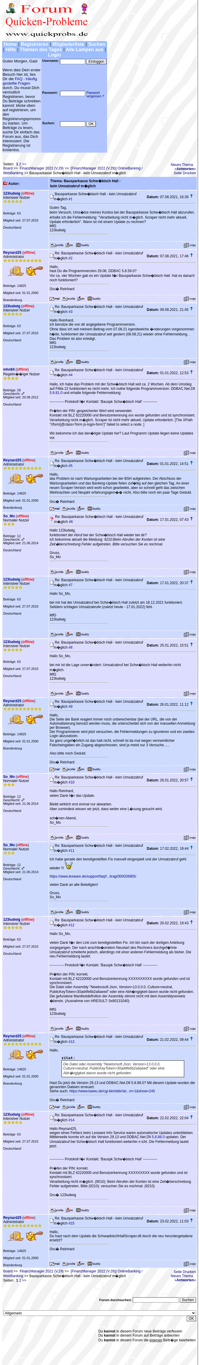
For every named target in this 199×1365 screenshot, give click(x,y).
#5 (70, 466)
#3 (70, 312)
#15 (72, 1223)
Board (8, 168)
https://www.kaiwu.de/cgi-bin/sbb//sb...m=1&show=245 (112, 1091)
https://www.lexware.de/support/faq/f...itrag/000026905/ (93, 876)
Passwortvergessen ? (95, 94)
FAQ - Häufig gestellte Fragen (20, 81)
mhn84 (9, 369)
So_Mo (9, 516)
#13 (72, 1042)
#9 (70, 707)
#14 (72, 1120)
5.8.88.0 (158, 1137)
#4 (70, 375)
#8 (70, 647)
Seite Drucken (185, 173)
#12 (72, 925)
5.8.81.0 (56, 393)
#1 (70, 199)
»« (185, 169)
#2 (70, 258)
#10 (72, 782)
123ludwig (11, 193)
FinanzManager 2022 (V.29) (42, 168)
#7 (70, 585)
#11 (72, 851)
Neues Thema (182, 165)
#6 (71, 522)
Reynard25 (12, 253)
